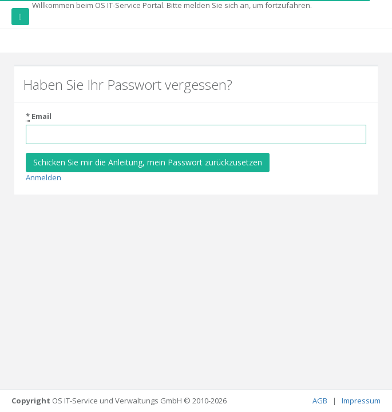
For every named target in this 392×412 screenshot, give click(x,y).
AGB (320, 400)
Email (39, 116)
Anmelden (43, 177)
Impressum (361, 400)
